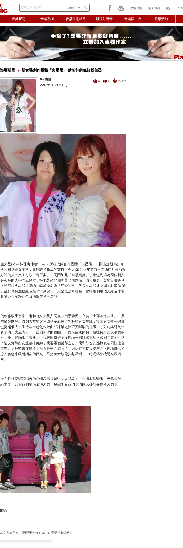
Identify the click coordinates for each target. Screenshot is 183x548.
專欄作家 (136, 8)
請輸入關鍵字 (31, 7)
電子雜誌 (154, 8)
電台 (169, 8)
